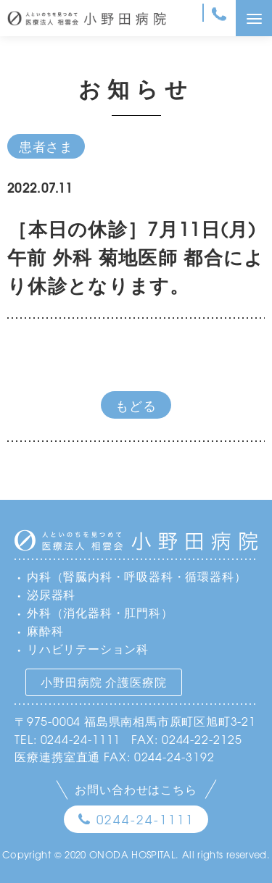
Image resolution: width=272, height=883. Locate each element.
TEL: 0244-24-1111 (67, 739)
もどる (136, 405)
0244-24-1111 (145, 819)
